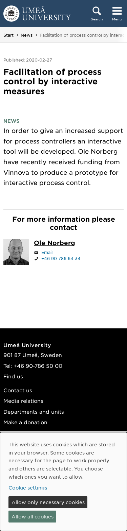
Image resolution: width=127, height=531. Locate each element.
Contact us (17, 390)
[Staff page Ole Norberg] (54, 243)
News (27, 35)
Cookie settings (27, 487)
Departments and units (33, 411)
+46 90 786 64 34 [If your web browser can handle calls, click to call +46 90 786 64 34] (61, 258)
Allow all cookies (33, 516)
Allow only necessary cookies (48, 502)
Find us (13, 376)
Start (8, 35)
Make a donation (25, 422)
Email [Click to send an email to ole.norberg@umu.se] (46, 252)
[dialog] (63, 481)
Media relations (23, 400)
